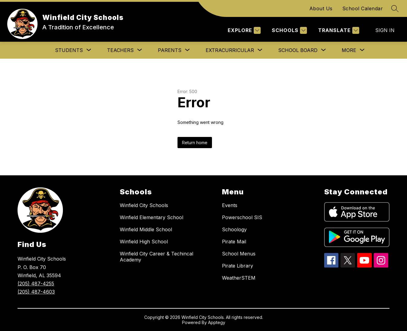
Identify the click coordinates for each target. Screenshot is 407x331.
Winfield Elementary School (151, 217)
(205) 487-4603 (36, 292)
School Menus (239, 254)
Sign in (385, 30)
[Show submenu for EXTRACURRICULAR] (230, 50)
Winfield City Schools (144, 205)
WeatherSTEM (239, 278)
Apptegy (216, 322)
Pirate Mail (234, 242)
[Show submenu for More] (349, 50)
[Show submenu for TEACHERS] (120, 50)
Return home (194, 142)
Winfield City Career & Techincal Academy (156, 257)
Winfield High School (144, 242)
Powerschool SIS (242, 217)
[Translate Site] (338, 30)
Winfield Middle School (146, 229)
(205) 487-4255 (36, 284)
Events (229, 205)
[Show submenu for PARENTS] (169, 50)
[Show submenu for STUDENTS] (69, 50)
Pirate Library (237, 266)
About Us (321, 8)
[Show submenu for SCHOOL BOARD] (297, 50)
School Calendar (362, 8)
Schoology (234, 229)
